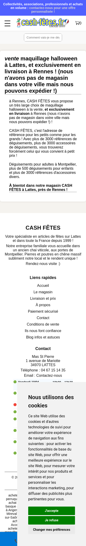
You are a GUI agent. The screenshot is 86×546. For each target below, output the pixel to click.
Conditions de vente (43, 324)
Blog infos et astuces (43, 337)
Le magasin (43, 292)
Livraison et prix (43, 298)
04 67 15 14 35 (53, 370)
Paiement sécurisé (43, 311)
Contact (43, 318)
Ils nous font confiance (43, 331)
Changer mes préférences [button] (51, 529)
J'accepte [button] (51, 511)
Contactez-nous (49, 375)
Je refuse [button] (51, 520)
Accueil (43, 286)
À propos (43, 305)
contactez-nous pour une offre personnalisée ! (52, 9)
